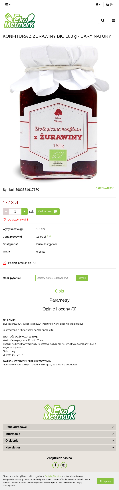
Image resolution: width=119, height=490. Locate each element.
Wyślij (82, 277)
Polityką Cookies (53, 476)
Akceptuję (105, 481)
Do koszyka (47, 211)
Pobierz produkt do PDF (20, 263)
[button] (109, 4)
